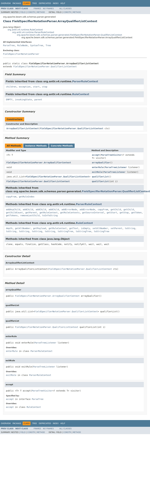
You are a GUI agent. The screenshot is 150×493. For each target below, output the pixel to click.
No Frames (48, 8)
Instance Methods (36, 146)
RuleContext (80, 94)
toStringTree (65, 231)
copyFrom (11, 196)
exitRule (97, 172)
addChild (28, 209)
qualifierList (100, 176)
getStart (112, 212)
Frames (37, 8)
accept (96, 155)
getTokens (12, 215)
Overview (6, 3)
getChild (116, 209)
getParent (31, 212)
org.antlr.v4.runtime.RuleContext (25, 29)
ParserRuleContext (85, 81)
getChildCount (14, 212)
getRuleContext (49, 212)
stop (44, 86)
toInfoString (50, 215)
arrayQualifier (101, 162)
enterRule (98, 167)
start (36, 86)
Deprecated (45, 3)
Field (22, 12)
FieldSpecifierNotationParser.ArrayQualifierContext (38, 162)
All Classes (65, 8)
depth (9, 228)
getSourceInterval (93, 212)
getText (73, 228)
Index (56, 3)
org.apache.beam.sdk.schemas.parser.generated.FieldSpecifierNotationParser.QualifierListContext (69, 35)
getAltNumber (22, 228)
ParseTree (9, 45)
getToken (136, 212)
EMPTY (9, 99)
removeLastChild (30, 215)
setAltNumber (100, 228)
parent (38, 99)
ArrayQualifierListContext (22, 128)
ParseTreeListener (116, 167)
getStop (124, 212)
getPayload (39, 228)
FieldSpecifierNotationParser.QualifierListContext (45, 66)
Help (62, 3)
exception (24, 86)
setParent (116, 228)
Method (41, 12)
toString (130, 228)
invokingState (23, 99)
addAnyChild (13, 209)
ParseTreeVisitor (111, 155)
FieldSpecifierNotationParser (21, 54)
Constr (31, 12)
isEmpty (85, 228)
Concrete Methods (62, 146)
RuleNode (22, 45)
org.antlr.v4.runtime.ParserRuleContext (33, 32)
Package (17, 3)
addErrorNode (69, 209)
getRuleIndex (26, 196)
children (11, 86)
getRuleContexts (70, 212)
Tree (34, 3)
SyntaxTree (36, 45)
